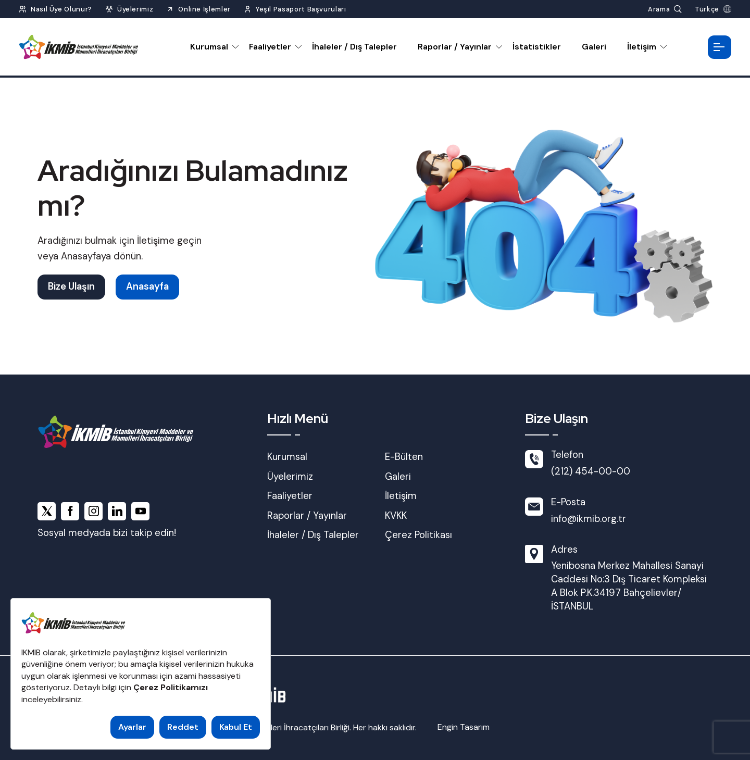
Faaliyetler (270, 46)
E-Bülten (404, 457)
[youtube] (140, 511)
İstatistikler (536, 46)
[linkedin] (117, 511)
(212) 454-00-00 (590, 471)
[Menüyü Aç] (719, 47)
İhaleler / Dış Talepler (354, 46)
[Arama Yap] (665, 9)
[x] (47, 511)
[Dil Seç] (713, 9)
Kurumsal (209, 46)
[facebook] (70, 511)
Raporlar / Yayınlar (455, 46)
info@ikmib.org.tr (588, 519)
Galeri (594, 46)
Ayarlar (132, 726)
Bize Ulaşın (71, 286)
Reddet (182, 726)
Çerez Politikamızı (170, 687)
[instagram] (93, 511)
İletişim (641, 46)
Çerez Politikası (418, 535)
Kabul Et (235, 726)
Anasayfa (147, 286)
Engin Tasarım (464, 726)
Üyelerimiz (290, 476)
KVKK (396, 515)
